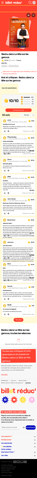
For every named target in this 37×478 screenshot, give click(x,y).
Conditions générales (7, 465)
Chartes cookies (5, 471)
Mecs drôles (23, 380)
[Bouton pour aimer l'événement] (33, 15)
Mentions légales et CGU (8, 469)
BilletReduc (4, 380)
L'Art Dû (4, 63)
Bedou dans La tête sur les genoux (12, 383)
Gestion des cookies (6, 472)
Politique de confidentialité (8, 467)
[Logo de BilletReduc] (14, 2)
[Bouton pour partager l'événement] (28, 15)
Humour (13, 380)
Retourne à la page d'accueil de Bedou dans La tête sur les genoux (20, 73)
